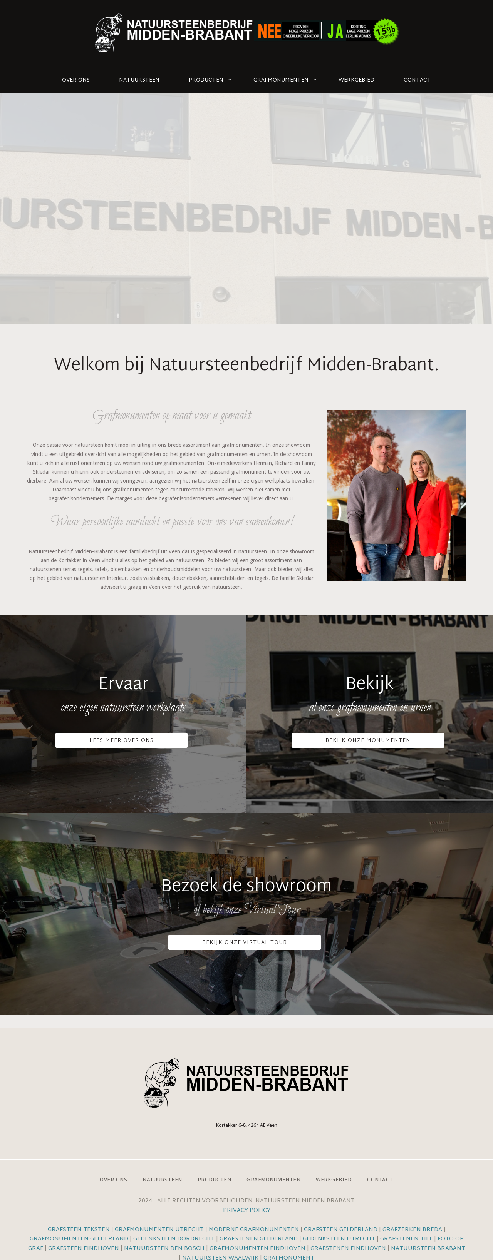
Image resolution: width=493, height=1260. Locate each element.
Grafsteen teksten (79, 1230)
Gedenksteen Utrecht (340, 1239)
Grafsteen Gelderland (340, 1230)
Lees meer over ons (121, 740)
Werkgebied (356, 80)
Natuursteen (139, 80)
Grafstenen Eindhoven (348, 1248)
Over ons (76, 80)
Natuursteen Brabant (428, 1248)
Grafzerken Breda (412, 1230)
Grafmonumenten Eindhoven (257, 1248)
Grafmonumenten (281, 80)
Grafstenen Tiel (406, 1239)
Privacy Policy (246, 1210)
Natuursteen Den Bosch (164, 1248)
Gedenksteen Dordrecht (174, 1239)
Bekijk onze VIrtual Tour (244, 943)
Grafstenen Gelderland (259, 1239)
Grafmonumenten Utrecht (159, 1230)
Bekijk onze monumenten (368, 740)
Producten (206, 80)
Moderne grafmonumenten (254, 1230)
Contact (417, 80)
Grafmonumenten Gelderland (79, 1239)
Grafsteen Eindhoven (83, 1248)
